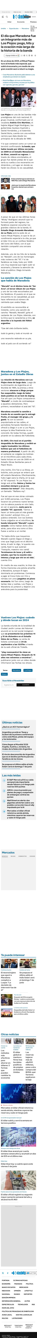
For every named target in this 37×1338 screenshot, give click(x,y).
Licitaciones (17, 1318)
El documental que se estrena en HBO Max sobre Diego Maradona (23, 180)
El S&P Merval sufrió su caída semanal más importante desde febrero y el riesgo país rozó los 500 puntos (20, 783)
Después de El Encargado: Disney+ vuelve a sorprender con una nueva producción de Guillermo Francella (24, 1000)
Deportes (28, 1294)
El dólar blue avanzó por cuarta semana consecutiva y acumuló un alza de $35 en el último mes (18, 1153)
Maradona (25, 28)
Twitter (3, 1273)
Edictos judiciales (24, 1315)
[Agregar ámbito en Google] (12, 55)
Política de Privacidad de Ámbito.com (18, 1311)
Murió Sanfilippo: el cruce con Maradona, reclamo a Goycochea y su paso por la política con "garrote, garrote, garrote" (18, 82)
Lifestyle (28, 1291)
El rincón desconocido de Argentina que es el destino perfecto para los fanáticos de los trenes (18, 756)
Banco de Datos (8, 1287)
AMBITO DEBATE (29, 1326)
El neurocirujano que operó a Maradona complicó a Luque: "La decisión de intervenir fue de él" (8, 981)
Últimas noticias (20, 1280)
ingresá (34, 16)
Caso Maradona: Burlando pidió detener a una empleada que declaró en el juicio (19, 76)
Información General (11, 1301)
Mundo (17, 1294)
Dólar (9, 22)
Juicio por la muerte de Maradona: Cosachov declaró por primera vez (23, 187)
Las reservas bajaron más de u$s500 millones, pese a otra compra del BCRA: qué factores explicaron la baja (31, 1066)
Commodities (22, 856)
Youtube (23, 1273)
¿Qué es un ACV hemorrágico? (16, 727)
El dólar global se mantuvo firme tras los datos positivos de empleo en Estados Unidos (18, 1062)
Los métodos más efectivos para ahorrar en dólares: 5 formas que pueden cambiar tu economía (6, 1064)
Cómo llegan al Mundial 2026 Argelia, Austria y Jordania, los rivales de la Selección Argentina (17, 746)
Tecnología (23, 1305)
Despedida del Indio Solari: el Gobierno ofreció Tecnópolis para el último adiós (24, 1012)
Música (4, 674)
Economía (21, 22)
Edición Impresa (8, 1298)
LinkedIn (17, 1273)
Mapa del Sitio (8, 1308)
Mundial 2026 (28, 12)
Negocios (6, 1291)
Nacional (6, 1294)
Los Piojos (28, 670)
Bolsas (13, 856)
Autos (27, 1301)
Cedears (32, 856)
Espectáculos (13, 28)
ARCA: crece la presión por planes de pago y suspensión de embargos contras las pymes (20, 793)
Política (29, 1284)
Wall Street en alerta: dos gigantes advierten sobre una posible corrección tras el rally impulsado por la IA (20, 804)
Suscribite (25, 684)
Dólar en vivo (17, 12)
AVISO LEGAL (7, 1315)
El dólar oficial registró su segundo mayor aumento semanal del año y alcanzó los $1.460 (16, 1197)
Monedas (5, 856)
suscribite (27, 16)
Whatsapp (28, 1273)
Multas (5, 1318)
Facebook (7, 1273)
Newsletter (31, 1273)
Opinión (17, 1291)
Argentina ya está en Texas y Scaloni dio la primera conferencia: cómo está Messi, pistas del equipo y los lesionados (18, 735)
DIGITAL (8, 1326)
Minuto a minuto (8, 1105)
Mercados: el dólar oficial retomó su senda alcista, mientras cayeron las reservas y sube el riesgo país (20, 814)
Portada (5, 1280)
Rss (33, 1305)
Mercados (23, 1287)
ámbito (3, 28)
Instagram (12, 1273)
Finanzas (33, 22)
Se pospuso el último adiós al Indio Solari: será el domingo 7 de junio (17, 765)
